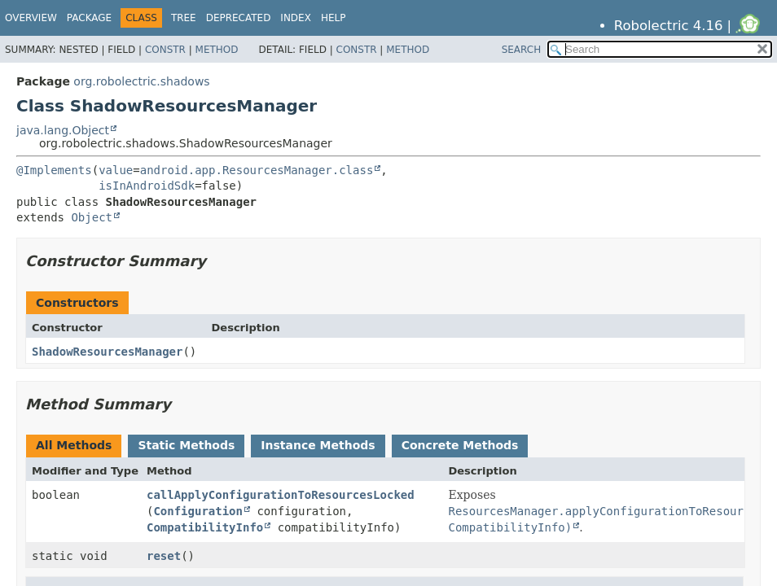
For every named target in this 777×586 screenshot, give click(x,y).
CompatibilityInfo (205, 527)
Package (89, 18)
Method (217, 49)
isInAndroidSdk (147, 185)
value (116, 170)
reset (164, 555)
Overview (31, 18)
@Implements (54, 170)
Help (333, 18)
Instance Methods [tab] (318, 445)
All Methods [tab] (74, 445)
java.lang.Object (62, 130)
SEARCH (522, 49)
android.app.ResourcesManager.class (257, 170)
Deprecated (238, 18)
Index (295, 18)
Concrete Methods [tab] (460, 445)
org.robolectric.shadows (141, 81)
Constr (165, 49)
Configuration (198, 511)
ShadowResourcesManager (107, 351)
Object (91, 217)
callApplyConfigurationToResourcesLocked (281, 494)
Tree (183, 18)
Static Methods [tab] (186, 445)
